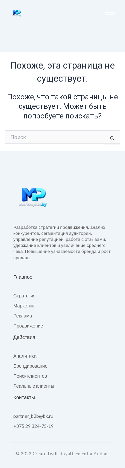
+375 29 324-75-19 (33, 426)
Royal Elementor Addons (84, 453)
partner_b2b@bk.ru (33, 416)
